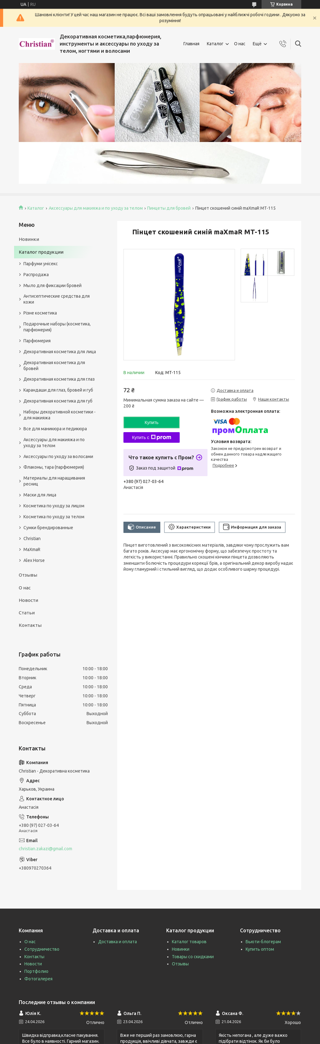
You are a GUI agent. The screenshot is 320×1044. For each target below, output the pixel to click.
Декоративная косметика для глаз (59, 379)
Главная (191, 43)
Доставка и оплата (117, 941)
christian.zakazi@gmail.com (45, 848)
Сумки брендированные (48, 527)
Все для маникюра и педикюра (55, 428)
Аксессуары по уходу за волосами (58, 456)
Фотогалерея (38, 978)
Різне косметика (40, 312)
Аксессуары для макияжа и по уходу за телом (96, 208)
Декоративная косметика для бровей (54, 365)
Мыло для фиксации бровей (52, 285)
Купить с (151, 437)
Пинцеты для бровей (169, 208)
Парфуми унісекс (40, 263)
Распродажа (36, 274)
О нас (239, 43)
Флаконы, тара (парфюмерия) (53, 467)
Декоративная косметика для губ (57, 400)
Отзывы (28, 575)
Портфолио (36, 971)
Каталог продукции (41, 252)
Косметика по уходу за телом (53, 516)
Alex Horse (34, 560)
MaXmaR (31, 549)
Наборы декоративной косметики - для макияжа (59, 414)
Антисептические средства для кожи (56, 299)
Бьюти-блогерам (263, 941)
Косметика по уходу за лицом (53, 505)
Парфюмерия (37, 340)
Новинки (29, 239)
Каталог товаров (189, 941)
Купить (151, 422)
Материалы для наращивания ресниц (54, 481)
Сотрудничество (41, 949)
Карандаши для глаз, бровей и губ (58, 390)
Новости (28, 600)
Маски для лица (39, 494)
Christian (32, 538)
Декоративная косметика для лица (59, 351)
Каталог (215, 43)
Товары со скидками (193, 956)
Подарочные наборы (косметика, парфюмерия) (57, 326)
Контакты (30, 625)
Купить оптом (260, 949)
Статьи (27, 612)
